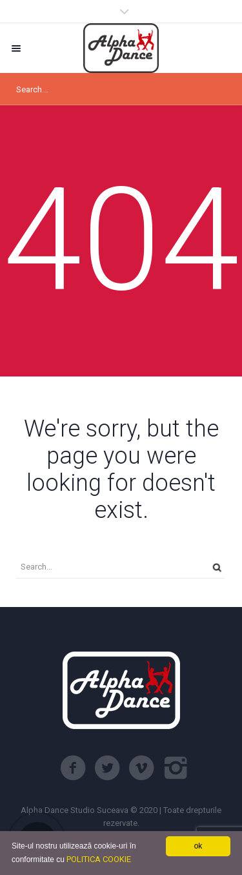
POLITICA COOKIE (98, 859)
